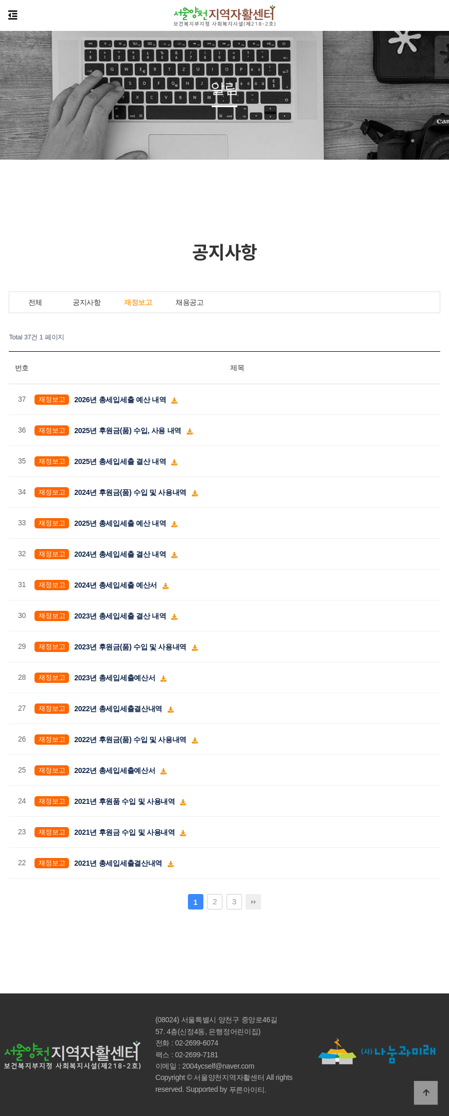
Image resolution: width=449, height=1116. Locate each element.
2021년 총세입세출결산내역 (119, 863)
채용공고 (190, 302)
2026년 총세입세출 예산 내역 (121, 399)
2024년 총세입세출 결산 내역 (121, 554)
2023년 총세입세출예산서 (115, 677)
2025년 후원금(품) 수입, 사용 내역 (128, 430)
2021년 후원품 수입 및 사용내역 (125, 801)
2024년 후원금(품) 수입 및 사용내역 (131, 492)
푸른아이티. (247, 1090)
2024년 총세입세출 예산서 (116, 584)
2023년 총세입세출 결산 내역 (121, 615)
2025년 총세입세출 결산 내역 (121, 461)
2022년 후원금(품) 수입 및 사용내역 (131, 739)
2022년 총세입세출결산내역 (119, 708)
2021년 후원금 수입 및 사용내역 (125, 832)
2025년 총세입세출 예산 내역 (121, 523)
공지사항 (87, 302)
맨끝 (253, 901)
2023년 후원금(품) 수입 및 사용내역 (131, 646)
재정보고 (138, 302)
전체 (35, 302)
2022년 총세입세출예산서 (115, 770)
